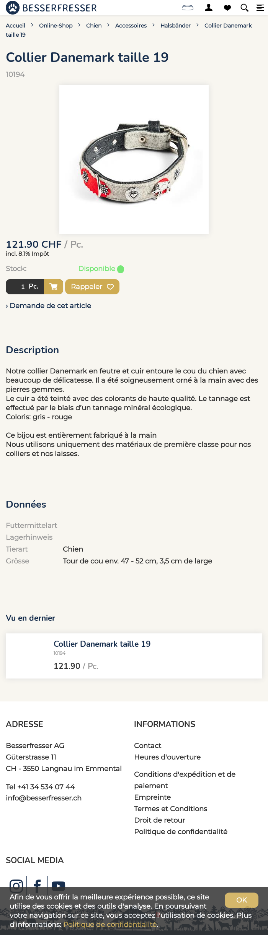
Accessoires (131, 25)
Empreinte (152, 797)
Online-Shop (55, 25)
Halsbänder (175, 25)
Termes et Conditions (170, 809)
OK (241, 900)
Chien (93, 25)
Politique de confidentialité (180, 832)
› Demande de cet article (48, 306)
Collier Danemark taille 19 (102, 643)
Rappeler (92, 286)
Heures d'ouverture (167, 757)
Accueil (15, 25)
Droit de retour (159, 820)
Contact (147, 746)
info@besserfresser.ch (44, 798)
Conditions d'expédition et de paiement (184, 780)
